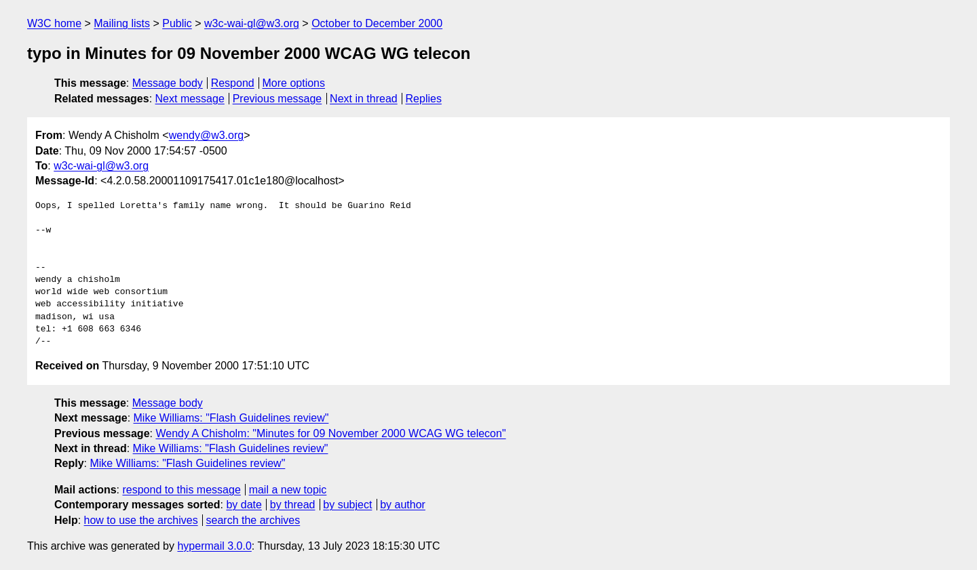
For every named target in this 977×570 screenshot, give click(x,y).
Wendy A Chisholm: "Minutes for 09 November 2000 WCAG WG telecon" (330, 433)
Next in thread (364, 98)
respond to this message (181, 489)
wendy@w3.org (206, 135)
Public (177, 23)
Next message (190, 98)
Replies (424, 98)
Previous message (277, 98)
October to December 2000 (376, 23)
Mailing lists (122, 23)
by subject (347, 504)
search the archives (253, 520)
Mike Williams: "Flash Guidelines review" (231, 418)
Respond (232, 83)
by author (402, 504)
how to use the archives (141, 520)
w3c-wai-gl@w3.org (251, 23)
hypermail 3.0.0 (214, 546)
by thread (292, 504)
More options (294, 83)
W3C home (54, 23)
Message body (167, 83)
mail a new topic (288, 489)
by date (243, 504)
